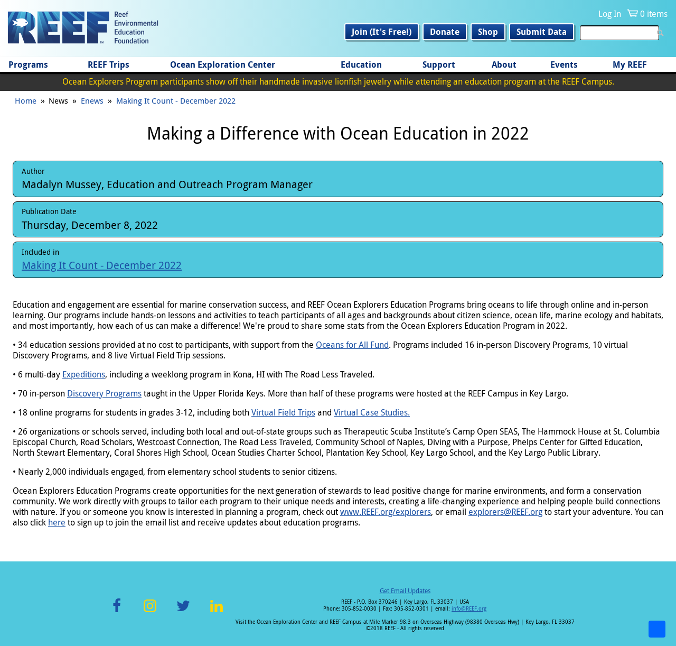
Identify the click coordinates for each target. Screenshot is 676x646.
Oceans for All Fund (352, 344)
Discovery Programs (104, 393)
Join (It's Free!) (381, 32)
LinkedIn (216, 612)
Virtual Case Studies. (372, 412)
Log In (609, 14)
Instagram (150, 612)
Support (438, 64)
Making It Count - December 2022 (176, 100)
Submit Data (542, 32)
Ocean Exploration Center (222, 64)
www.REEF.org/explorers (385, 512)
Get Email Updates (405, 590)
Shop (488, 32)
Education (361, 64)
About (504, 64)
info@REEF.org (469, 608)
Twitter (183, 612)
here (56, 522)
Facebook (116, 612)
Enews (92, 100)
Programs (28, 64)
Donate (444, 32)
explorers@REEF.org (505, 512)
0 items (654, 14)
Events (564, 64)
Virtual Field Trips (283, 412)
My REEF (630, 64)
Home (25, 100)
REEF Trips (108, 64)
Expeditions (83, 374)
